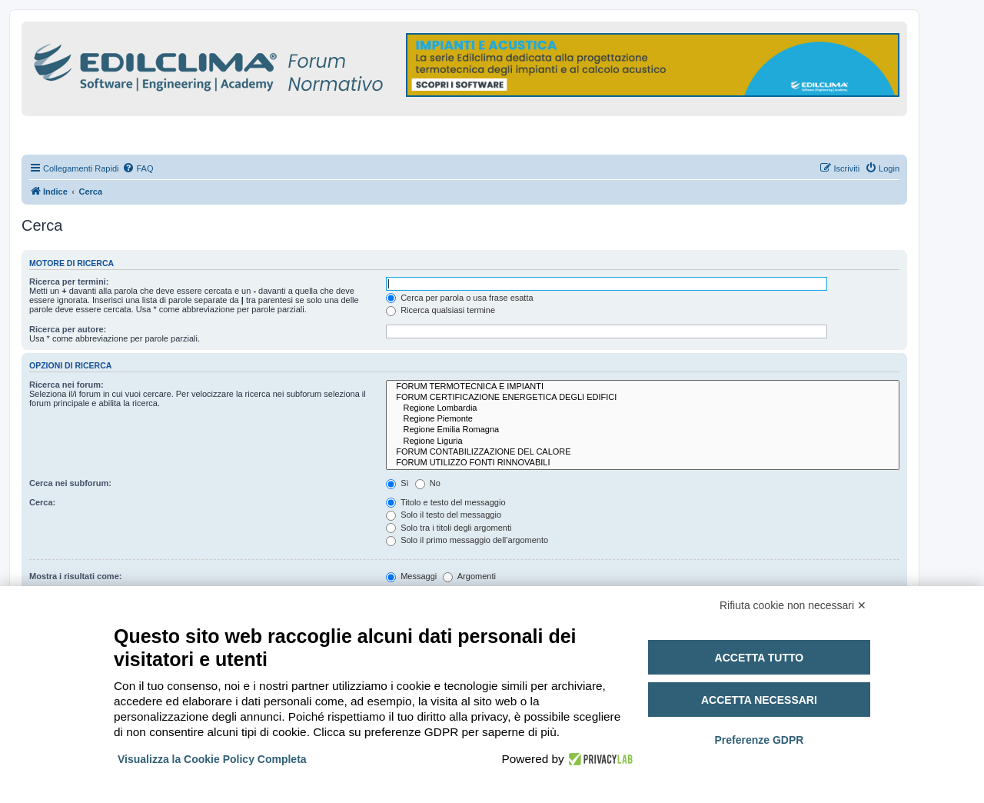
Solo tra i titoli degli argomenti (448, 527)
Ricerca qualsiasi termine (440, 310)
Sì (397, 483)
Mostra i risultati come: (75, 576)
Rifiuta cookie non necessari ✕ (793, 605)
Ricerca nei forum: (66, 384)
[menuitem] (137, 168)
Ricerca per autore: (67, 329)
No (427, 483)
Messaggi (411, 576)
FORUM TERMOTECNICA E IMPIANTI (642, 387)
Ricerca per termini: (68, 281)
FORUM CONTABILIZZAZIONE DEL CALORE (642, 452)
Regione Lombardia (642, 408)
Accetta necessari (759, 700)
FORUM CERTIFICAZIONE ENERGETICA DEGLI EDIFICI (642, 397)
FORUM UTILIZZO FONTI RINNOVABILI (642, 463)
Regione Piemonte (642, 419)
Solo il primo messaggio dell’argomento (467, 540)
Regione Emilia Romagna (642, 430)
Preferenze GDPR (758, 740)
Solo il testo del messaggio (443, 514)
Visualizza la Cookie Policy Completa (212, 759)
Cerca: (42, 502)
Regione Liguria (642, 441)
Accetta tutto (759, 657)
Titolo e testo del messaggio (445, 502)
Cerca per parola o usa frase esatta (459, 297)
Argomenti (469, 576)
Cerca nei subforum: (70, 483)
